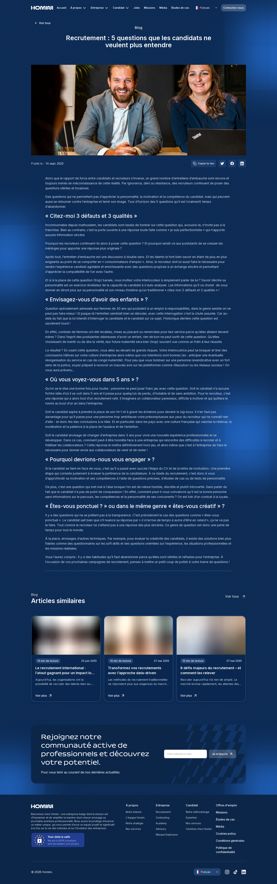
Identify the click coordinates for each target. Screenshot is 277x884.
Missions (149, 8)
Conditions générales (230, 840)
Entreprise (100, 8)
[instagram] (227, 872)
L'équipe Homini (135, 817)
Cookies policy (226, 833)
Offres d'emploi (226, 805)
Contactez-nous (233, 7)
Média (163, 8)
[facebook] (232, 163)
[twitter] (222, 163)
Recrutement (163, 811)
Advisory (161, 828)
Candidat (121, 8)
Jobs (137, 8)
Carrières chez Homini (199, 828)
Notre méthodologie (197, 811)
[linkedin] (243, 872)
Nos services (133, 828)
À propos (78, 8)
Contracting (162, 817)
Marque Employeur (167, 834)
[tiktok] (235, 872)
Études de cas (180, 8)
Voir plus (43, 695)
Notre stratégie (134, 823)
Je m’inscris (222, 754)
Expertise (191, 817)
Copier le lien (203, 163)
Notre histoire (134, 811)
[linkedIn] (242, 163)
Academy (161, 823)
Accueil (61, 8)
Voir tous (43, 23)
